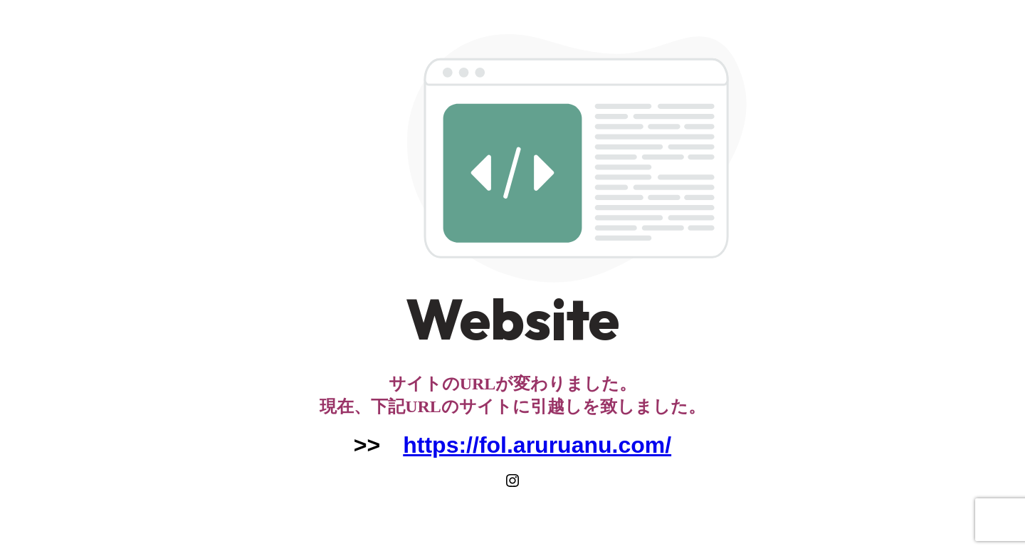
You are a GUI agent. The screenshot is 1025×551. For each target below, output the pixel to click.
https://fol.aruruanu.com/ (537, 445)
